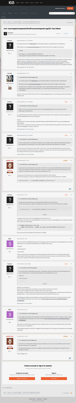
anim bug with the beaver (33, 47)
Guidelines (3, 17)
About (17, 2)
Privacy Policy (32, 399)
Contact (37, 2)
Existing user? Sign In (60, 8)
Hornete (33, 105)
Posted (23, 40)
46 (10, 251)
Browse (4, 13)
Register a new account (22, 378)
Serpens (33, 77)
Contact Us (39, 399)
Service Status (34, 13)
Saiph (33, 267)
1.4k (10, 53)
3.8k (10, 86)
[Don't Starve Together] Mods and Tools (27, 34)
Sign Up (70, 8)
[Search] (57, 13)
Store (41, 2)
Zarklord (33, 139)
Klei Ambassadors (24, 13)
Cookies (45, 399)
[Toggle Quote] (19, 50)
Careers (27, 2)
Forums (32, 2)
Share (58, 33)
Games (22, 2)
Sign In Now (54, 378)
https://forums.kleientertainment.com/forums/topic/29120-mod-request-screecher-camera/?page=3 (40, 62)
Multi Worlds (33, 43)
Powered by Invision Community (38, 400)
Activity (15, 13)
